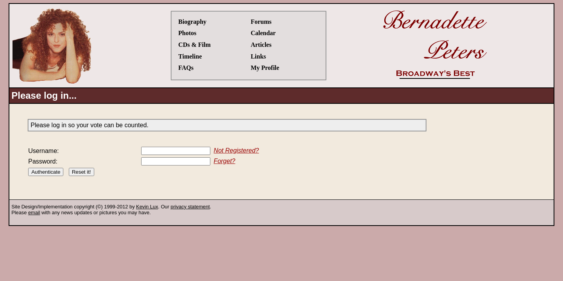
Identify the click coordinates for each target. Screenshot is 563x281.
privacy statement (190, 207)
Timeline (190, 56)
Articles (261, 44)
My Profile (265, 67)
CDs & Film (194, 44)
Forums (261, 21)
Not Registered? (236, 150)
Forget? (224, 161)
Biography (192, 21)
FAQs (186, 67)
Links (258, 56)
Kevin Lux (147, 207)
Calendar (263, 33)
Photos (187, 33)
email (34, 212)
